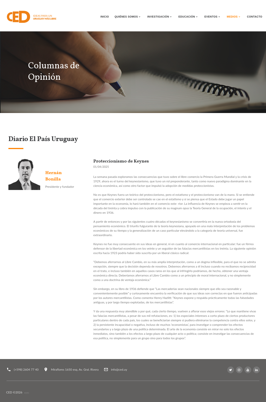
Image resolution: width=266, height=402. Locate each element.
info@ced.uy (120, 369)
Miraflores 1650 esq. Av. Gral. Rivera (75, 369)
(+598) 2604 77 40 (26, 369)
